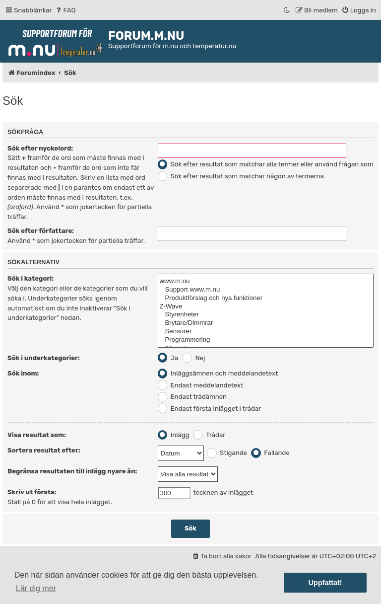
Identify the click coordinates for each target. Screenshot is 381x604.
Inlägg (174, 435)
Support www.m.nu (266, 290)
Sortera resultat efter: (43, 450)
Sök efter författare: (40, 230)
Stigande (227, 452)
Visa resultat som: (36, 435)
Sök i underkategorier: (43, 358)
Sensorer (266, 331)
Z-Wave (266, 306)
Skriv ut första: (32, 492)
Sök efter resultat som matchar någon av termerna (241, 176)
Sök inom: (23, 373)
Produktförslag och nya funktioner (266, 298)
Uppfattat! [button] (325, 583)
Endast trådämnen (192, 396)
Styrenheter (266, 314)
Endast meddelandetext (201, 385)
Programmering (266, 340)
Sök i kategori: (30, 278)
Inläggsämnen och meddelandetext (218, 373)
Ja (168, 358)
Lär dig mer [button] (36, 588)
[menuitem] (65, 10)
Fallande (270, 452)
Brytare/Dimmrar (266, 323)
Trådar (209, 435)
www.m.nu (266, 281)
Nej (193, 358)
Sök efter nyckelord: (40, 148)
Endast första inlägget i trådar (209, 408)
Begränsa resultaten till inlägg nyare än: (72, 471)
